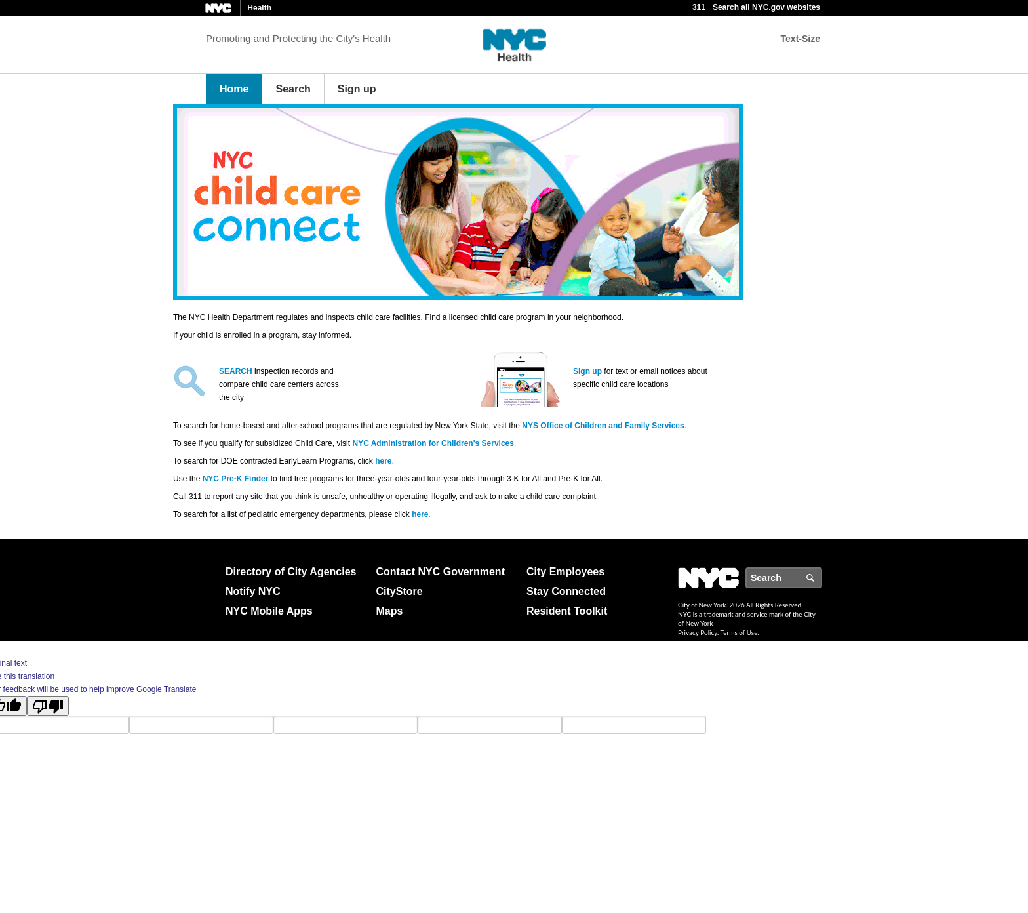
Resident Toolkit (566, 611)
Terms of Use (739, 632)
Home (234, 88)
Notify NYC (253, 591)
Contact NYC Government (440, 571)
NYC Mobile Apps (269, 611)
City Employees (565, 571)
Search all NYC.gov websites (766, 7)
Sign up (357, 88)
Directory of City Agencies (291, 571)
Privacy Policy (697, 632)
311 (698, 7)
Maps (389, 611)
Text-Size (800, 38)
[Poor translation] (48, 706)
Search (292, 88)
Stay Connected (566, 591)
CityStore (399, 591)
